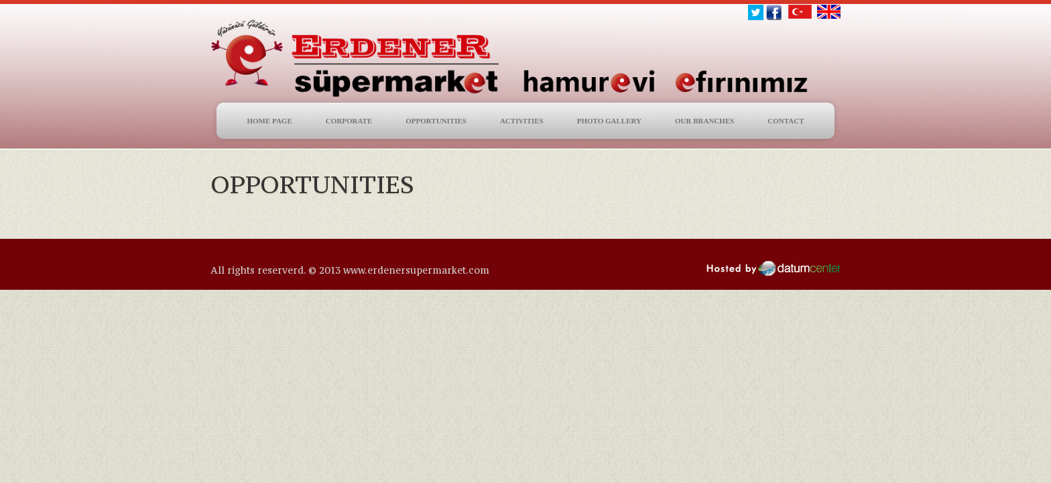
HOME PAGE (269, 121)
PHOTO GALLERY (609, 121)
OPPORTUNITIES (436, 121)
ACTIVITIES (522, 121)
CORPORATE (349, 121)
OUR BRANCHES (704, 121)
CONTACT (785, 121)
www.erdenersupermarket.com (416, 270)
